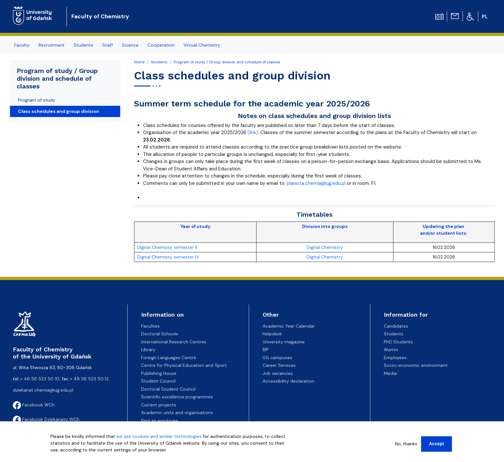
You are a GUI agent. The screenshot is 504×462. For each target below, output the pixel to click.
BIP (266, 349)
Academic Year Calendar (289, 326)
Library (148, 349)
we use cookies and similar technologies (159, 436)
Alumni (391, 349)
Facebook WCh (34, 405)
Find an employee (159, 420)
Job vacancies (278, 373)
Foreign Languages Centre (168, 357)
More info (60, 456)
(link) (253, 132)
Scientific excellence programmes (177, 397)
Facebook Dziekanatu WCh (46, 419)
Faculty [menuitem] (22, 45)
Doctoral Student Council (168, 389)
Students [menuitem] (83, 45)
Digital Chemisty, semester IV (168, 257)
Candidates (396, 326)
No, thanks (406, 444)
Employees (395, 357)
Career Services (279, 365)
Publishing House (158, 373)
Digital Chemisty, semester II (167, 247)
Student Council (158, 381)
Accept (436, 443)
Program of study (36, 100)
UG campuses (277, 357)
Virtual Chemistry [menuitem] (202, 45)
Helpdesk (272, 334)
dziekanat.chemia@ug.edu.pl (43, 390)
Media (390, 373)
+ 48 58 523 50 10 (39, 379)
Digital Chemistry (325, 247)
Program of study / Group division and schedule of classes (227, 62)
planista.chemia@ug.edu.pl (316, 183)
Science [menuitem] (130, 45)
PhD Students (398, 342)
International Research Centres (173, 342)
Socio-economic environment (416, 365)
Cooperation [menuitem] (161, 45)
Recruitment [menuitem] (52, 45)
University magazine (284, 342)
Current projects (158, 405)
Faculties (150, 326)
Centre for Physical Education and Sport (184, 365)
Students (159, 62)
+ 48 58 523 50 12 (89, 379)
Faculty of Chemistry (100, 16)
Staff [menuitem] (107, 45)
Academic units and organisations (177, 412)
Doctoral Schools (159, 334)
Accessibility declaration (288, 381)
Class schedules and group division (58, 111)
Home (139, 62)
